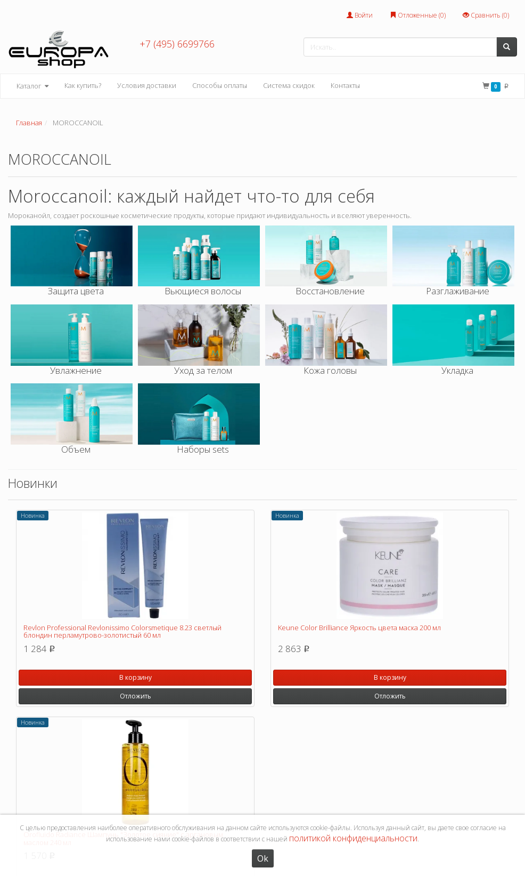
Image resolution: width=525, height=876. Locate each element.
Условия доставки (146, 85)
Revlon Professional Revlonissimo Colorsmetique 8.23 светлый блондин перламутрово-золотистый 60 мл (122, 631)
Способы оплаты (219, 85)
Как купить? (82, 85)
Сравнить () (486, 15)
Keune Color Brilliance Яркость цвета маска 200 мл (359, 627)
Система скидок (289, 85)
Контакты (345, 85)
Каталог (32, 86)
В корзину (135, 677)
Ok (262, 858)
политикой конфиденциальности (353, 838)
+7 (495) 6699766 (177, 43)
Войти (360, 15)
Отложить (135, 696)
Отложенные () (418, 15)
